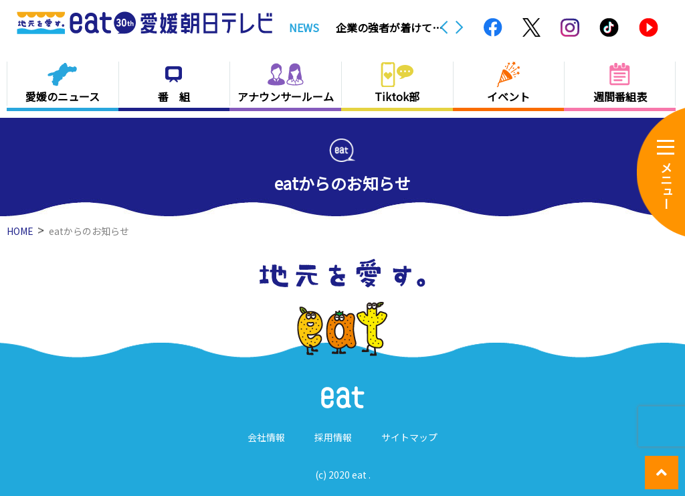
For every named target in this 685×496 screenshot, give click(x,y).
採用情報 (333, 437)
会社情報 (266, 437)
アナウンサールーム (285, 96)
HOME (20, 231)
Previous (444, 27)
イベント (508, 96)
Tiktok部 (397, 96)
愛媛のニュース (62, 96)
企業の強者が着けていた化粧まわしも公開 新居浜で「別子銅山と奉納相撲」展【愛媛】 (389, 27)
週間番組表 (620, 96)
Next (460, 27)
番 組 (174, 96)
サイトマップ (409, 437)
